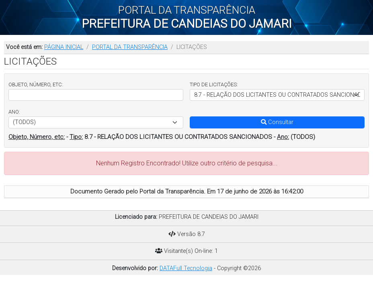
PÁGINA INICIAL (63, 47)
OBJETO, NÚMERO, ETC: (35, 84)
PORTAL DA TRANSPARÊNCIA (130, 47)
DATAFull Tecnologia (186, 268)
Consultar (277, 122)
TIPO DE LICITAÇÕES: (214, 84)
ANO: (14, 112)
